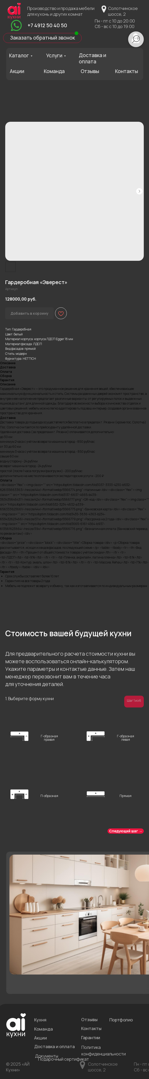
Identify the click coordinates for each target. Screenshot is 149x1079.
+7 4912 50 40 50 (47, 25)
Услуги (54, 55)
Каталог (19, 55)
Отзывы (90, 71)
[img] (16, 25)
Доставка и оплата (92, 58)
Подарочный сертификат (63, 1059)
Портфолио (121, 1020)
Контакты (126, 71)
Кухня (40, 1020)
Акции (17, 71)
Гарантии (90, 1037)
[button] (42, 38)
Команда (54, 71)
